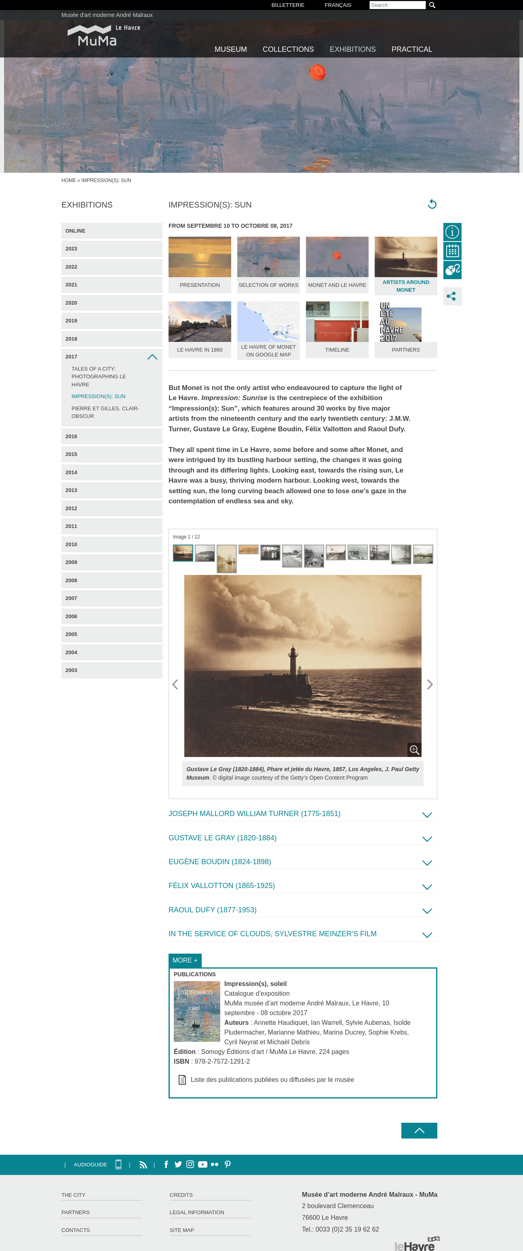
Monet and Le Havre (337, 285)
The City (73, 1195)
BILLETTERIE (288, 5)
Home (68, 180)
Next (430, 685)
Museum (231, 49)
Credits (181, 1195)
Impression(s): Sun (99, 396)
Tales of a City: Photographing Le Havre (99, 377)
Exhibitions (353, 49)
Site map (182, 1230)
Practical (412, 49)
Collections (288, 49)
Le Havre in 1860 (199, 350)
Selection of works (268, 285)
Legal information (197, 1212)
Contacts (75, 1230)
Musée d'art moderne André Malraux (107, 15)
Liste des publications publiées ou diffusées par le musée (272, 1079)
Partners (406, 350)
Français (338, 5)
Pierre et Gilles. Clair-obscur (105, 412)
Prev (175, 685)
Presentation (200, 285)
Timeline (337, 350)
